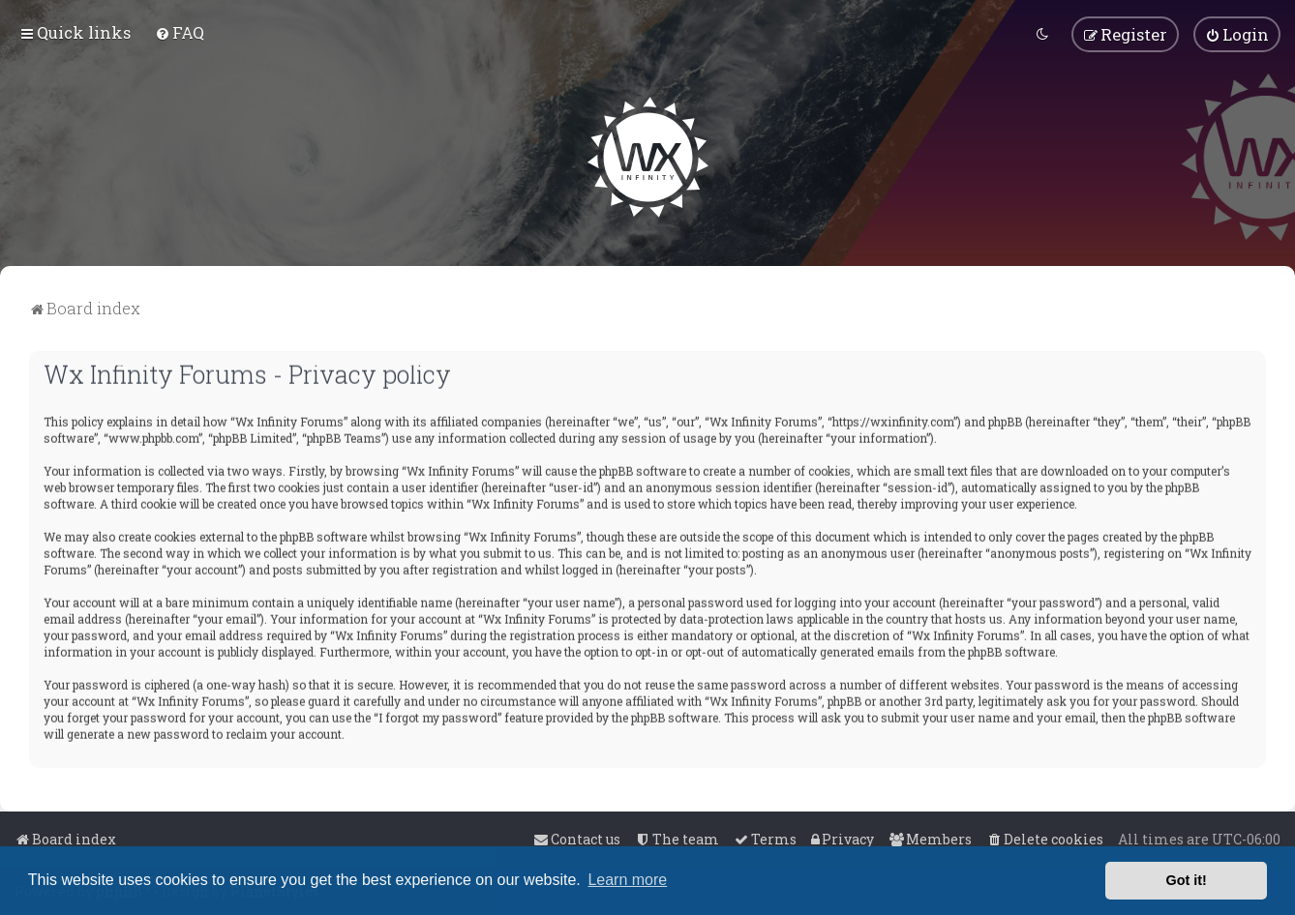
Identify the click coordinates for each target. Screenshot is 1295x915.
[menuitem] (179, 31)
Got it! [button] (1186, 880)
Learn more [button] (627, 879)
